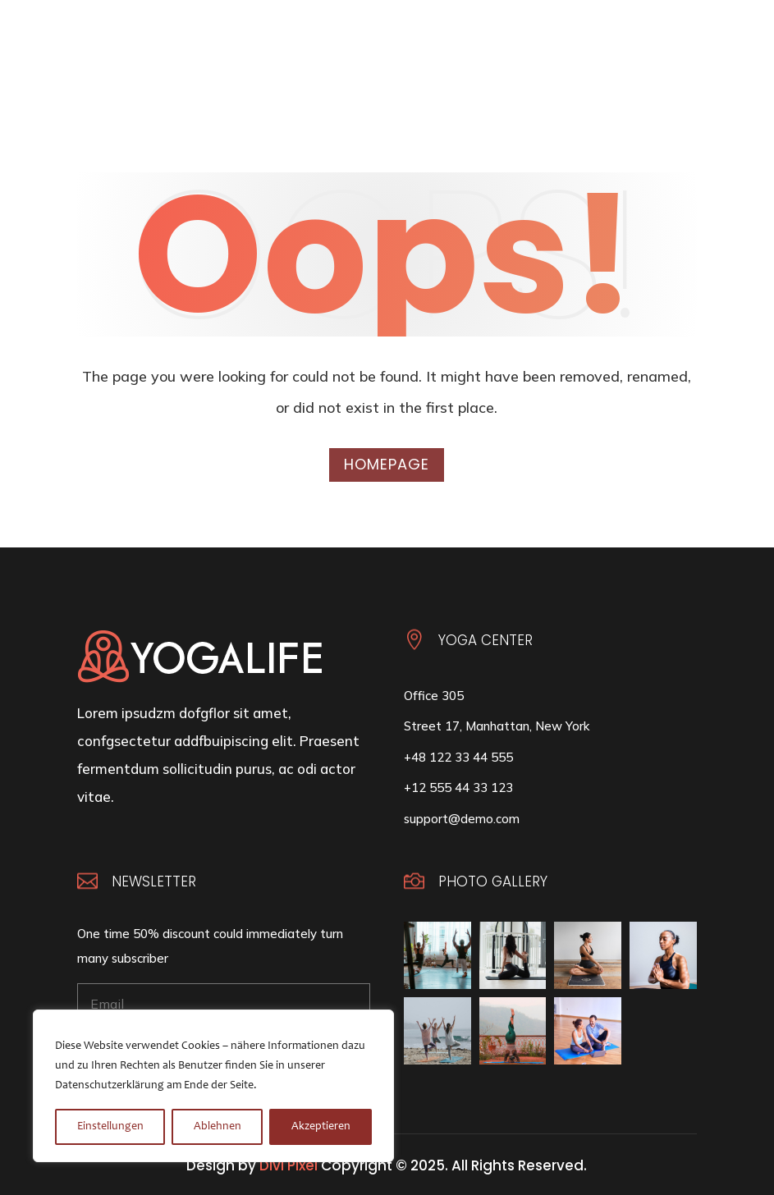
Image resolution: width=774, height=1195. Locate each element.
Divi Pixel (288, 1165)
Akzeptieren (320, 1127)
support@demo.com (462, 818)
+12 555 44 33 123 (458, 787)
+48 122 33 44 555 (458, 757)
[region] (213, 1086)
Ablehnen (217, 1127)
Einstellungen (110, 1127)
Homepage (386, 464)
